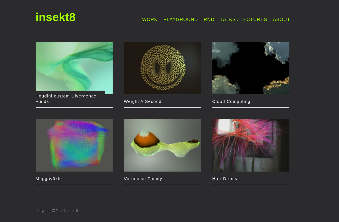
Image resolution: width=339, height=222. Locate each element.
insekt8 (56, 17)
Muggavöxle (49, 178)
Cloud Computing (231, 101)
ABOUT (281, 19)
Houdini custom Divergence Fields (66, 99)
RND (209, 19)
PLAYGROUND (180, 19)
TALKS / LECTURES (243, 19)
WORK (150, 19)
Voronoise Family (143, 178)
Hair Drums (224, 178)
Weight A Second (143, 101)
